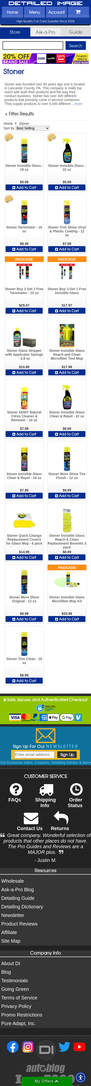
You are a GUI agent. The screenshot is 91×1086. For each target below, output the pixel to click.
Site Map (10, 941)
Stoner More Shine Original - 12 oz (24, 599)
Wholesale (12, 881)
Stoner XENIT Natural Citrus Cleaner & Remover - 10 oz (24, 416)
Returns (60, 824)
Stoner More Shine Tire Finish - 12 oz (66, 476)
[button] (80, 1077)
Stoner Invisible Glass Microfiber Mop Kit (67, 599)
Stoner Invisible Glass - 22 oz (67, 167)
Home (12, 12)
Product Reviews (19, 923)
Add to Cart (24, 187)
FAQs (15, 795)
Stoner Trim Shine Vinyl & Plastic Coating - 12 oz (67, 231)
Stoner (24, 124)
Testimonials (14, 980)
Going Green (15, 989)
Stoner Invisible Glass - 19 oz (24, 167)
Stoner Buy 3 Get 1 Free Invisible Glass (67, 291)
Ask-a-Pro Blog (17, 889)
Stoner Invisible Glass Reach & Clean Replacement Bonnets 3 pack (67, 541)
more (78, 104)
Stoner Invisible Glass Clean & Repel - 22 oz (67, 414)
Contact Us (30, 824)
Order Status (75, 798)
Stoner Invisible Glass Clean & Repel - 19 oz (24, 476)
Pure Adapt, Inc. (18, 1023)
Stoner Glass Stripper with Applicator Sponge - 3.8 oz (24, 354)
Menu (34, 12)
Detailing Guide (17, 898)
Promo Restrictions (21, 1014)
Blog (6, 972)
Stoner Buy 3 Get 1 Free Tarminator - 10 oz (24, 291)
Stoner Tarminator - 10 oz (24, 229)
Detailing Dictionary (22, 906)
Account (56, 12)
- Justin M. (45, 860)
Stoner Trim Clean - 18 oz (24, 661)
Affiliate (9, 932)
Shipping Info (45, 798)
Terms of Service (19, 997)
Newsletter (12, 915)
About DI (10, 963)
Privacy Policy (16, 1006)
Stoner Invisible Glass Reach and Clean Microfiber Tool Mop (67, 354)
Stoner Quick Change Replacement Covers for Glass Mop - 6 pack (24, 539)
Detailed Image (45, 3)
